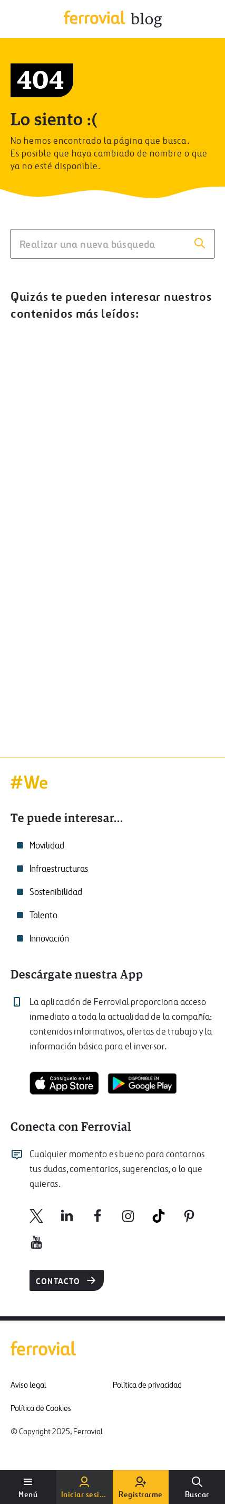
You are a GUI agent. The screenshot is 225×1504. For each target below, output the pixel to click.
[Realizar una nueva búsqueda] (112, 244)
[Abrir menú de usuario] (28, 1487)
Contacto (66, 1280)
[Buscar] (197, 1487)
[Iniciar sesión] (84, 1487)
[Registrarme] (141, 1487)
